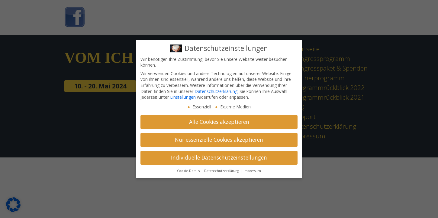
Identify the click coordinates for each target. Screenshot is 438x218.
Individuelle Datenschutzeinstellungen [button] (219, 157)
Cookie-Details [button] (189, 171)
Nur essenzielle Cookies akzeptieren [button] (219, 139)
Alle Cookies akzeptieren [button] (219, 121)
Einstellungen (183, 97)
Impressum (252, 171)
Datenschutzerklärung (216, 91)
